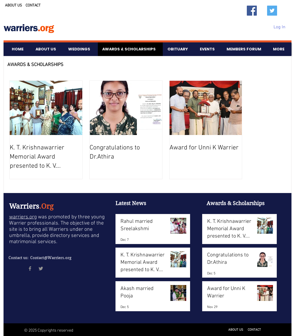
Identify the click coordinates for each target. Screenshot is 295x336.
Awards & (220, 203)
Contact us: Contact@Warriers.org (40, 258)
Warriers (24, 206)
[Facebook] (252, 11)
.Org (46, 206)
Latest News (130, 203)
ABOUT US (13, 5)
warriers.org (23, 217)
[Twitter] (272, 11)
